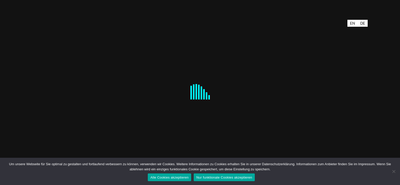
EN (352, 23)
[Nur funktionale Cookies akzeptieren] (393, 171)
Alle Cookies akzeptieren (169, 177)
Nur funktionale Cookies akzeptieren (224, 177)
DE (362, 23)
